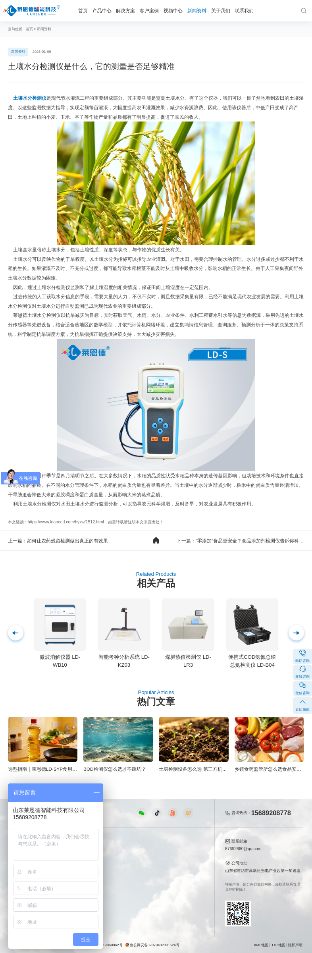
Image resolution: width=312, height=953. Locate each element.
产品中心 (102, 10)
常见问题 (148, 868)
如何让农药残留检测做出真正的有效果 (67, 540)
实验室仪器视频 (106, 886)
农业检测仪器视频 (108, 851)
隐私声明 (295, 945)
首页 (83, 10)
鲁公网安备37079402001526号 (152, 945)
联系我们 (244, 10)
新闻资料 (196, 10)
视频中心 (173, 10)
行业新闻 (148, 859)
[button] (15, 632)
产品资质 (183, 859)
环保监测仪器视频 (108, 895)
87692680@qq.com (243, 849)
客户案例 (149, 10)
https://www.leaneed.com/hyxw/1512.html (66, 522)
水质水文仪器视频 (108, 868)
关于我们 (220, 10)
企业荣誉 (183, 868)
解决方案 (125, 10)
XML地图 (261, 945)
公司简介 (183, 851)
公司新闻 (148, 851)
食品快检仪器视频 (108, 859)
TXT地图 (278, 945)
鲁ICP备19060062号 (106, 945)
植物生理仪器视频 (108, 877)
